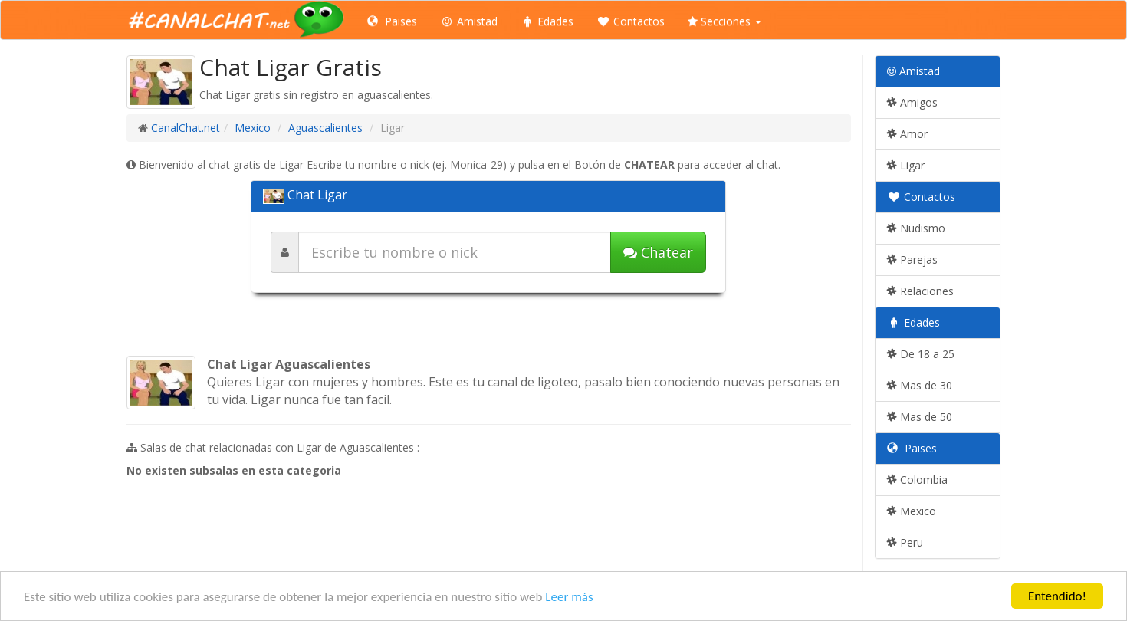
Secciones (724, 21)
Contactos (630, 21)
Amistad (469, 21)
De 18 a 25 (921, 354)
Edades (547, 21)
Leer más (569, 597)
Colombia (917, 479)
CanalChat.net (185, 127)
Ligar (906, 165)
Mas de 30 (919, 385)
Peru (905, 542)
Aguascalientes (325, 127)
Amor (907, 134)
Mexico (253, 127)
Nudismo (916, 228)
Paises (392, 21)
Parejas (912, 259)
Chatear (658, 252)
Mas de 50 (919, 416)
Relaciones (920, 291)
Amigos (912, 102)
